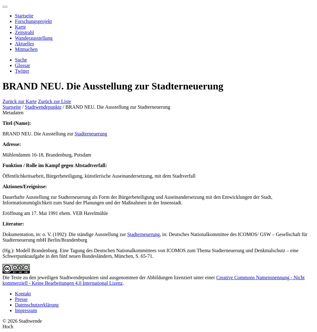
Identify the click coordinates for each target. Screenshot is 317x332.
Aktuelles (24, 43)
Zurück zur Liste (54, 101)
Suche (21, 59)
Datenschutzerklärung (36, 304)
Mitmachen (26, 49)
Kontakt (23, 293)
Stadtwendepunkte (43, 107)
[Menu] (4, 7)
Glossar (22, 65)
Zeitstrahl (24, 32)
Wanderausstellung (34, 38)
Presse (21, 299)
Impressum (26, 310)
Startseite (24, 15)
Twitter (22, 71)
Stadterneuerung (91, 133)
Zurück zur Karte (19, 101)
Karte (20, 27)
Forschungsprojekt (33, 21)
